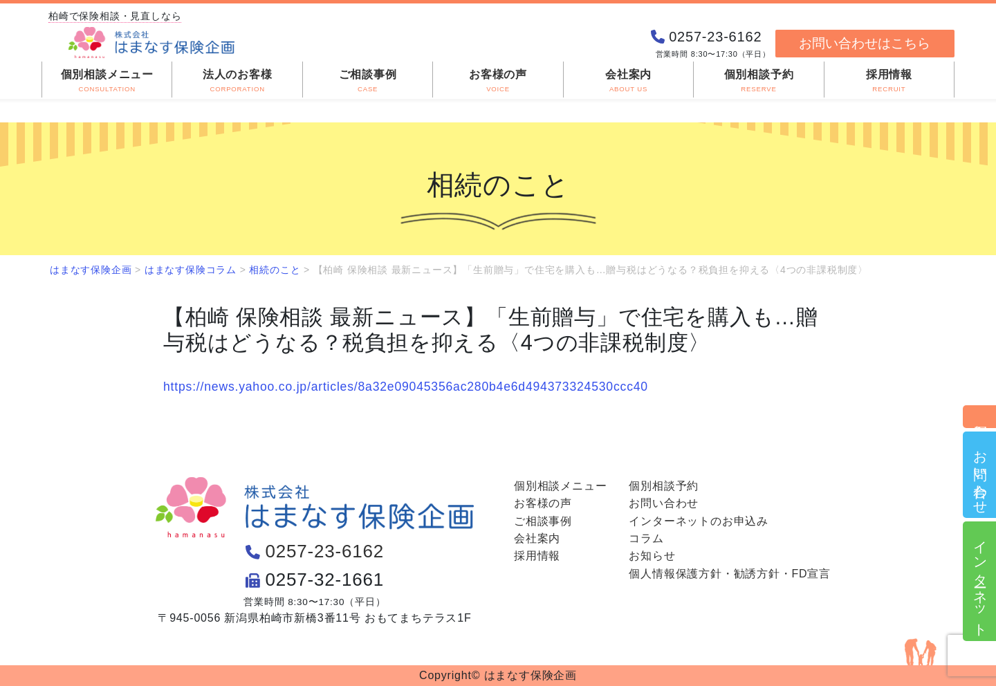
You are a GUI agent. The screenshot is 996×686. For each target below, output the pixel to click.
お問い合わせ (980, 474)
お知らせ (652, 556)
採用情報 (537, 556)
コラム (646, 538)
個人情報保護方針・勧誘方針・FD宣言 (730, 574)
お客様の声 (543, 503)
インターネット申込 (980, 581)
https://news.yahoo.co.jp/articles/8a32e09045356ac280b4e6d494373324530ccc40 (405, 386)
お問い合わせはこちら (864, 43)
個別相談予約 (980, 416)
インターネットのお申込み (698, 521)
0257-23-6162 (325, 551)
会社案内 (537, 538)
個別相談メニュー (560, 486)
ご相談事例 (543, 521)
